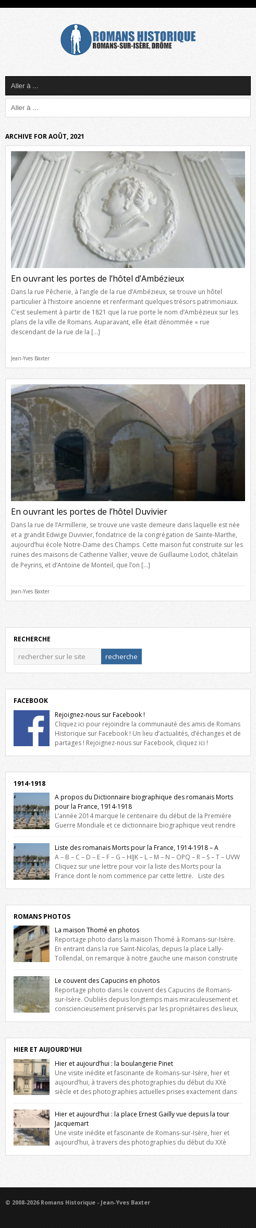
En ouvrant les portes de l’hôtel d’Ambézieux (97, 278)
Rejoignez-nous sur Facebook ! (100, 714)
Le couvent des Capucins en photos (107, 980)
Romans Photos (42, 916)
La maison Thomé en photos (97, 930)
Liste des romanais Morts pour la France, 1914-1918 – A (136, 847)
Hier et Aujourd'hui (48, 1049)
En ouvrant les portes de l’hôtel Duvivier (89, 511)
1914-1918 (29, 783)
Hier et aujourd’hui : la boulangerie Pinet (114, 1063)
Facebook (31, 700)
